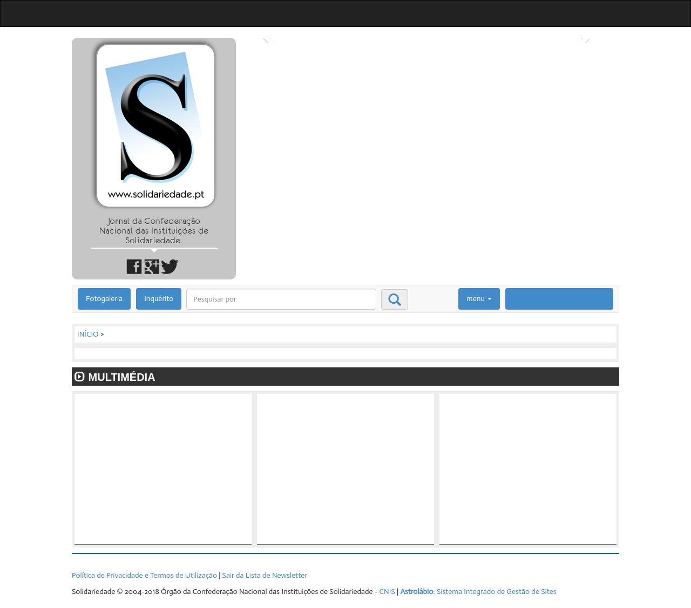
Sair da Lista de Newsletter (264, 575)
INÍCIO (88, 334)
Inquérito (158, 298)
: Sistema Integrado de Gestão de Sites (478, 591)
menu (479, 298)
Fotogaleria (104, 298)
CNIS (387, 591)
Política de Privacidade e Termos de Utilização (144, 575)
